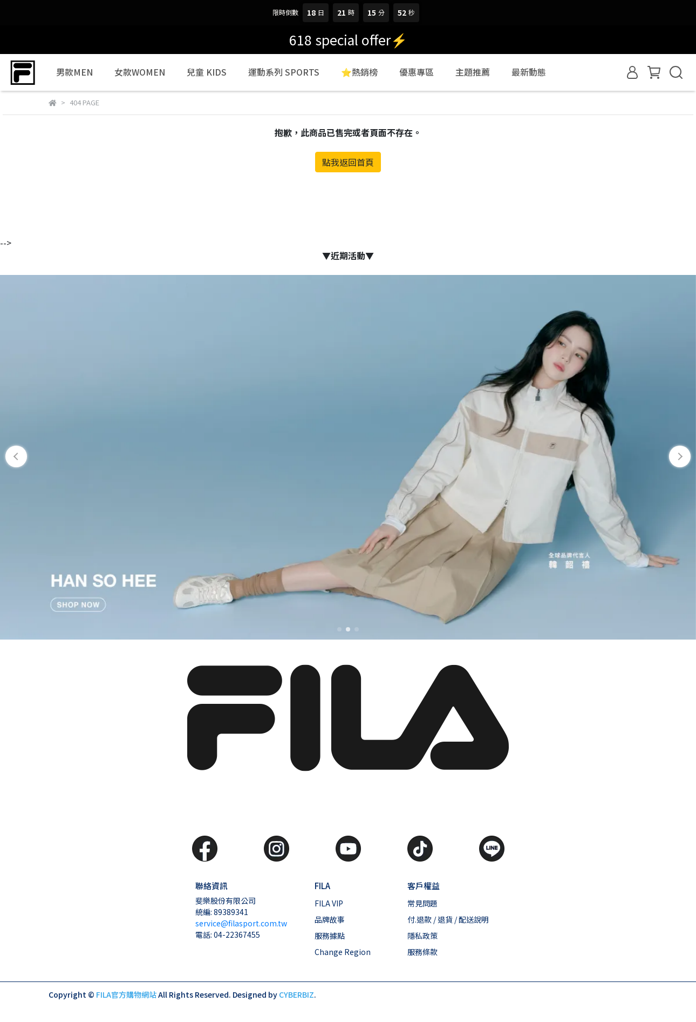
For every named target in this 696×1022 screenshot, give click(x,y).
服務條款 (422, 951)
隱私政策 (422, 935)
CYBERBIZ (296, 994)
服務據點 (330, 935)
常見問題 (422, 903)
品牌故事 (330, 919)
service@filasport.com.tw (241, 923)
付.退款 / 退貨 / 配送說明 (448, 919)
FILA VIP (329, 903)
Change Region (343, 951)
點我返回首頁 (348, 162)
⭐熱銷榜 (359, 72)
